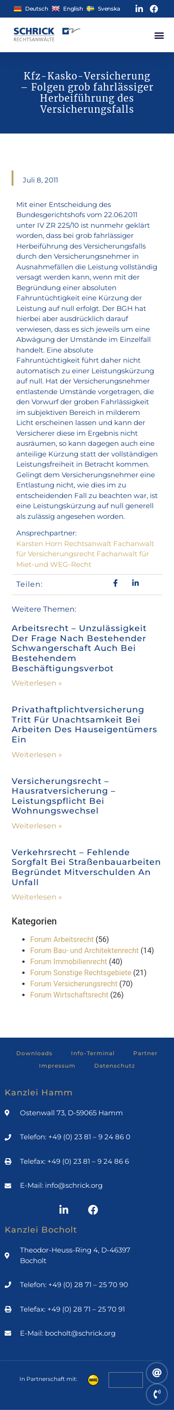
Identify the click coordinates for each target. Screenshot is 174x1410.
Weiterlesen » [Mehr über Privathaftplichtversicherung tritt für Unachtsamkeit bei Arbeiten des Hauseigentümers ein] (37, 754)
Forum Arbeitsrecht (62, 939)
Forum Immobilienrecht (68, 961)
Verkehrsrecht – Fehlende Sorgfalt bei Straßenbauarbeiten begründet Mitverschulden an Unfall (86, 867)
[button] (159, 35)
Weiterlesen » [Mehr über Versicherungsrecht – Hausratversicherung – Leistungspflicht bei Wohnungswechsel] (37, 825)
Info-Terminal (93, 1053)
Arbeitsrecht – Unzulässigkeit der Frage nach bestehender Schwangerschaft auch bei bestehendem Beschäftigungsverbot (79, 648)
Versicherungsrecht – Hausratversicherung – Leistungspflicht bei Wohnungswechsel (64, 796)
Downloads (34, 1053)
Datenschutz (114, 1065)
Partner (145, 1053)
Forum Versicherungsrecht (73, 983)
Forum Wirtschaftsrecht (69, 995)
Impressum (57, 1065)
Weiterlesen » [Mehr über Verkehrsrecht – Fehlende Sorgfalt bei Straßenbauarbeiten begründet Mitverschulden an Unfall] (37, 897)
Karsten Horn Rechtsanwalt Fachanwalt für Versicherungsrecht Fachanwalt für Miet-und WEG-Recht (85, 554)
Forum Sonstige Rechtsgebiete (80, 972)
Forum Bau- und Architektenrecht (84, 950)
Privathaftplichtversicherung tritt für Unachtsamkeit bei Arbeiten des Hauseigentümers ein (84, 725)
